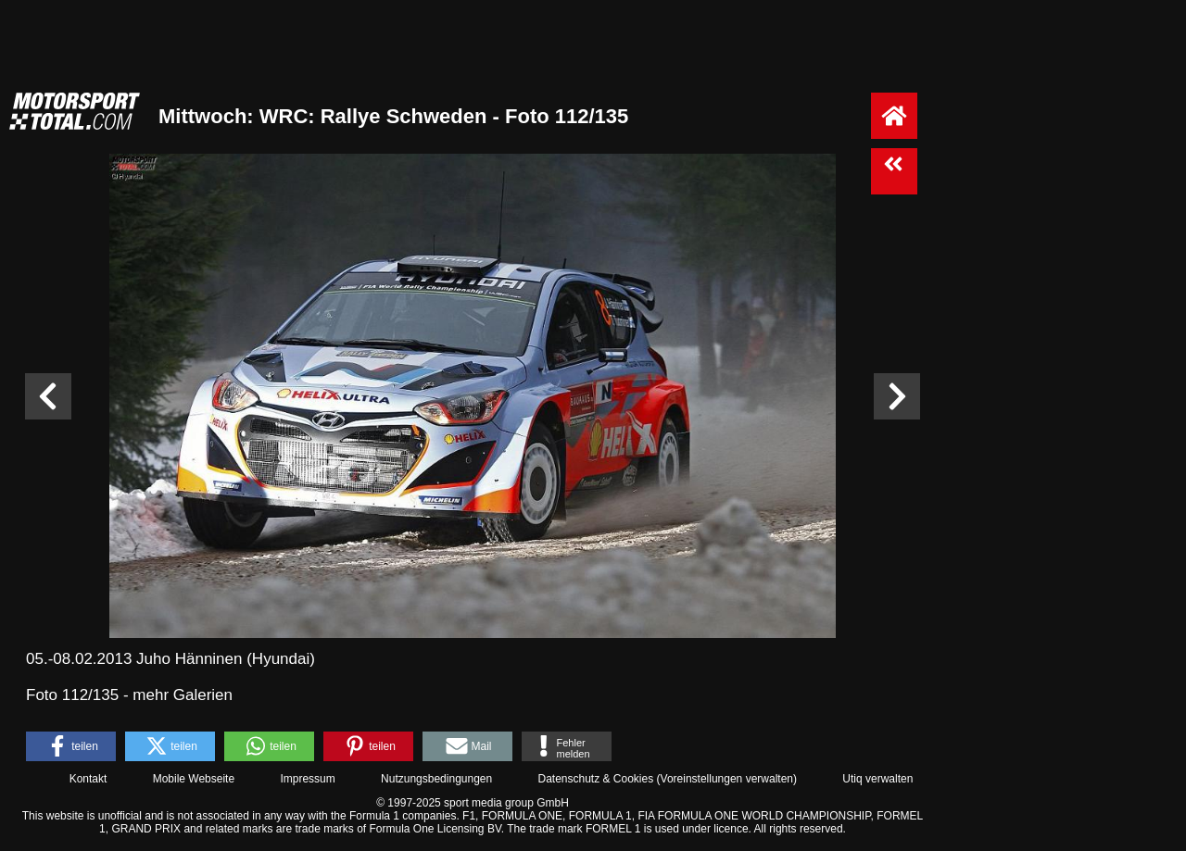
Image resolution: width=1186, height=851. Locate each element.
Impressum (307, 778)
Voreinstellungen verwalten (727, 778)
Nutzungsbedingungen (436, 778)
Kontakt (88, 778)
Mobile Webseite (194, 778)
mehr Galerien (182, 695)
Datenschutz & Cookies (595, 778)
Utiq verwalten (877, 778)
